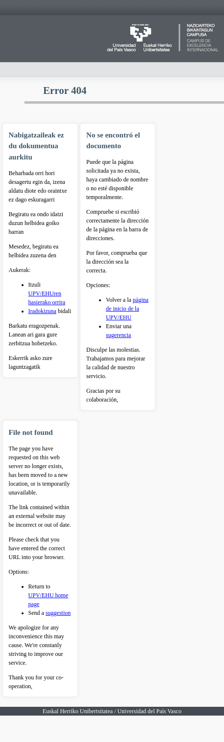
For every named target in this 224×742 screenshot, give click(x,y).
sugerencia (118, 335)
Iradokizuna (42, 311)
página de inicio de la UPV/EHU (127, 308)
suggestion (58, 612)
